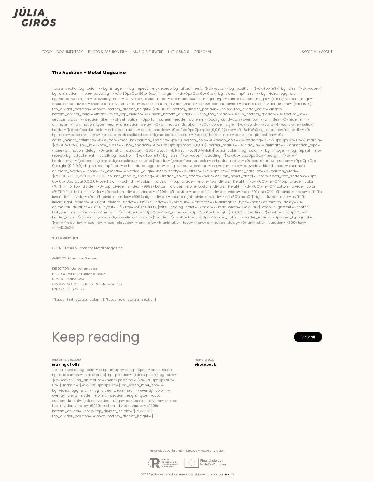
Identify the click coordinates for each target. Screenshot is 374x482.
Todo (47, 51)
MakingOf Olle (66, 364)
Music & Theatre (148, 51)
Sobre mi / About (317, 51)
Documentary (70, 51)
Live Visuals (178, 51)
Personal (203, 51)
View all (308, 336)
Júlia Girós (34, 17)
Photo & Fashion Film (108, 51)
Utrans (229, 474)
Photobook (205, 364)
